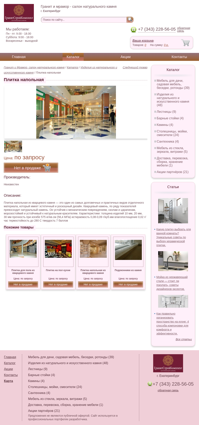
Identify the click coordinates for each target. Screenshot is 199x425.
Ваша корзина (142, 40)
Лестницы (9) (166, 111)
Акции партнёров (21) (173, 172)
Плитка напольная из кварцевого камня (93, 271)
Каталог (73, 57)
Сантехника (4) (168, 141)
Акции (125, 57)
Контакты (179, 57)
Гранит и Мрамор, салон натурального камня (34, 67)
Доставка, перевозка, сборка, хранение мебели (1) (172, 162)
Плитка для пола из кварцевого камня (22, 271)
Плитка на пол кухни (58, 270)
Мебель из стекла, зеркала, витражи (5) (172, 149)
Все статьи (184, 339)
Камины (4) (165, 124)
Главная (19, 57)
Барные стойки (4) (170, 118)
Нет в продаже (23, 284)
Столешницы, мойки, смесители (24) (172, 133)
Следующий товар (135, 67)
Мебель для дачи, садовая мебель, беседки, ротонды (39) (173, 84)
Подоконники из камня (128, 270)
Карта (8, 381)
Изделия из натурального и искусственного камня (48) (173, 100)
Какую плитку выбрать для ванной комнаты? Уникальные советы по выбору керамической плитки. (173, 237)
